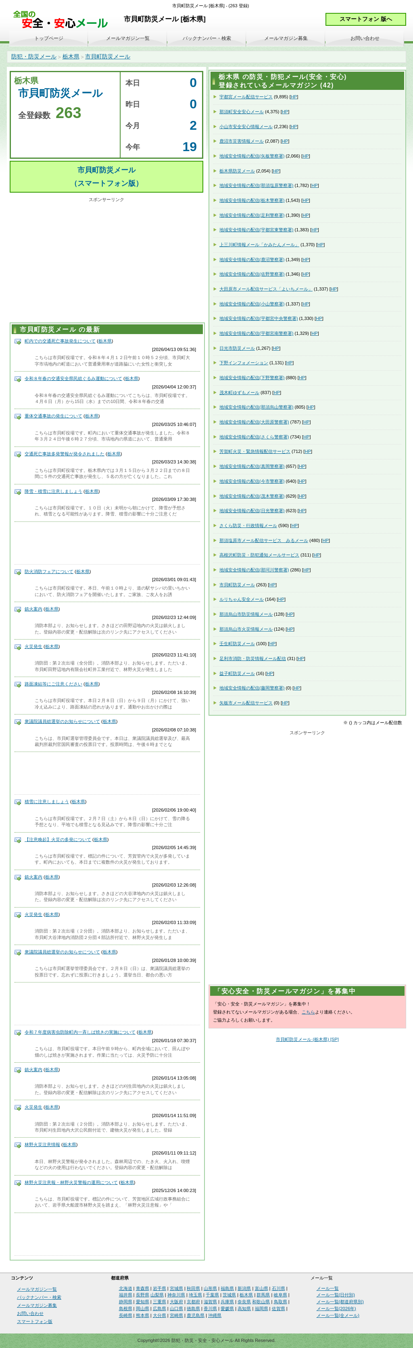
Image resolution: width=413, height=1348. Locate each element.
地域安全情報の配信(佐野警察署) (251, 274)
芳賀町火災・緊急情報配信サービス (254, 451)
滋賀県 (210, 1301)
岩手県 (159, 1288)
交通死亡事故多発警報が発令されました (64, 453)
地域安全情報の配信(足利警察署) (251, 215)
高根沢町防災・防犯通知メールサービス (259, 554)
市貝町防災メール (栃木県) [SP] (307, 1039)
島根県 (125, 1308)
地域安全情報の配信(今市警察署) (251, 481)
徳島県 (193, 1308)
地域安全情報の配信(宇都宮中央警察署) (258, 318)
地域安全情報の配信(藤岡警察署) (251, 687)
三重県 (159, 1301)
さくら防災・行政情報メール (248, 525)
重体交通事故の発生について (53, 415)
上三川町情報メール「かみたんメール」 (259, 244)
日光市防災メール (237, 348)
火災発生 (33, 646)
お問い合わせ (365, 38)
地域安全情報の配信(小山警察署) (251, 303)
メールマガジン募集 (286, 38)
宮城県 (176, 1288)
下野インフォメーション (243, 362)
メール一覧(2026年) (336, 1308)
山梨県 (157, 1294)
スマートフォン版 (34, 1321)
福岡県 (261, 1308)
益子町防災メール (237, 673)
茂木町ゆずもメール (239, 392)
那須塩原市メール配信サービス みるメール (263, 540)
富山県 (261, 1288)
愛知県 (142, 1301)
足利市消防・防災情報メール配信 (252, 658)
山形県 (210, 1288)
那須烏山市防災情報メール (246, 614)
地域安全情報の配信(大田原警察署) (254, 422)
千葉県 (212, 1294)
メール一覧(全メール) (338, 1315)
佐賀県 (278, 1308)
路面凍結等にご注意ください (53, 683)
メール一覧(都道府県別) (340, 1301)
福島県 (227, 1288)
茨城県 (229, 1294)
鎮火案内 (33, 608)
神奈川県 (176, 1294)
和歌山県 (261, 1301)
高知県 (244, 1308)
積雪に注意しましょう (47, 801)
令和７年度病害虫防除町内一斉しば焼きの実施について (80, 1032)
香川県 (210, 1308)
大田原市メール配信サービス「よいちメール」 (266, 289)
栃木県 (71, 56)
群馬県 (263, 1294)
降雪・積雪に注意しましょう (53, 491)
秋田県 (193, 1288)
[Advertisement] (106, 261)
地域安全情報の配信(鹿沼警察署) (251, 259)
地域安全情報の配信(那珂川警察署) (254, 569)
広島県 (159, 1308)
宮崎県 (176, 1315)
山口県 (176, 1308)
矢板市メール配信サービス (246, 702)
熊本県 (142, 1315)
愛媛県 (227, 1308)
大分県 (159, 1315)
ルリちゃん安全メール (241, 599)
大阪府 (176, 1301)
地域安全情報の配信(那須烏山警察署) (256, 407)
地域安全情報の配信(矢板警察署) (251, 156)
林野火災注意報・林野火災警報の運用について (71, 1182)
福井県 (125, 1294)
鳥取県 (280, 1301)
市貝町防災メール (107, 56)
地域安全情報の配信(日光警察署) (251, 510)
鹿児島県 (195, 1315)
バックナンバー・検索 (207, 38)
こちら (308, 1011)
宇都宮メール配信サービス (246, 96)
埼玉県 (195, 1294)
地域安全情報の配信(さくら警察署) (254, 436)
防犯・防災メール (33, 56)
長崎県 (125, 1315)
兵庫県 (227, 1301)
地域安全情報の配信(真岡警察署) (251, 466)
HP (294, 96)
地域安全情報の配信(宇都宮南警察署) (256, 333)
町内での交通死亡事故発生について (60, 341)
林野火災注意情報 (42, 1144)
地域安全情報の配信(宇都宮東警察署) (256, 229)
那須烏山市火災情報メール (246, 629)
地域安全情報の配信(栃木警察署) (251, 200)
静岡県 (125, 1301)
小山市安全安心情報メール (246, 126)
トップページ (48, 38)
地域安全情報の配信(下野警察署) (251, 377)
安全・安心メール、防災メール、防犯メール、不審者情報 (63, 20)
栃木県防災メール (237, 170)
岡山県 (142, 1308)
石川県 (278, 1288)
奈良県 (244, 1301)
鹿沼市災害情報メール (241, 141)
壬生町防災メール (237, 643)
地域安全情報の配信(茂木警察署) (251, 496)
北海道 (125, 1288)
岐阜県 (280, 1294)
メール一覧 (328, 1288)
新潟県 (244, 1288)
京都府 (193, 1301)
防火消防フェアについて (49, 571)
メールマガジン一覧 (128, 38)
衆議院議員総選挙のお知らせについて (62, 721)
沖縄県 (214, 1315)
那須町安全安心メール (241, 111)
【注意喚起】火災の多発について (58, 839)
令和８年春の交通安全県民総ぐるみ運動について (73, 378)
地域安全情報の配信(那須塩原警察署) (256, 185)
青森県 (142, 1288)
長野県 (142, 1294)
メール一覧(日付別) (336, 1294)
